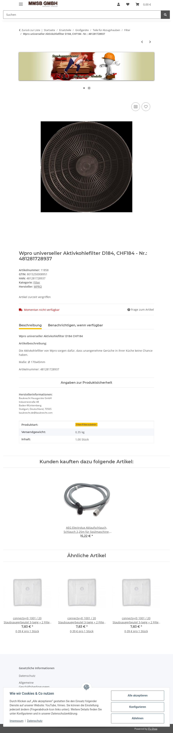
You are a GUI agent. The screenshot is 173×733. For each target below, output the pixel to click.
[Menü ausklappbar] (21, 2)
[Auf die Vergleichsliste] (135, 106)
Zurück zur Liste (31, 30)
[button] (118, 4)
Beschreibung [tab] (30, 325)
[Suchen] (82, 14)
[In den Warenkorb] (22, 97)
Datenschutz (34, 720)
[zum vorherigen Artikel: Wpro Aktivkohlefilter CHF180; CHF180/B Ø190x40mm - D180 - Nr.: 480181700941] (142, 42)
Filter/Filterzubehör (86, 424)
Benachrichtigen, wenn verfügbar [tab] (75, 325)
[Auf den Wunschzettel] (146, 106)
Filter (36, 282)
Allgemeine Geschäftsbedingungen (34, 685)
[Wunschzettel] (128, 4)
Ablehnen (137, 718)
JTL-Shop (152, 728)
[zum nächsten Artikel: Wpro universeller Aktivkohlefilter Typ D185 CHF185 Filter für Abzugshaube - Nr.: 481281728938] (150, 42)
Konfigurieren (137, 706)
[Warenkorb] (143, 4)
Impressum (16, 720)
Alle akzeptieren (137, 695)
